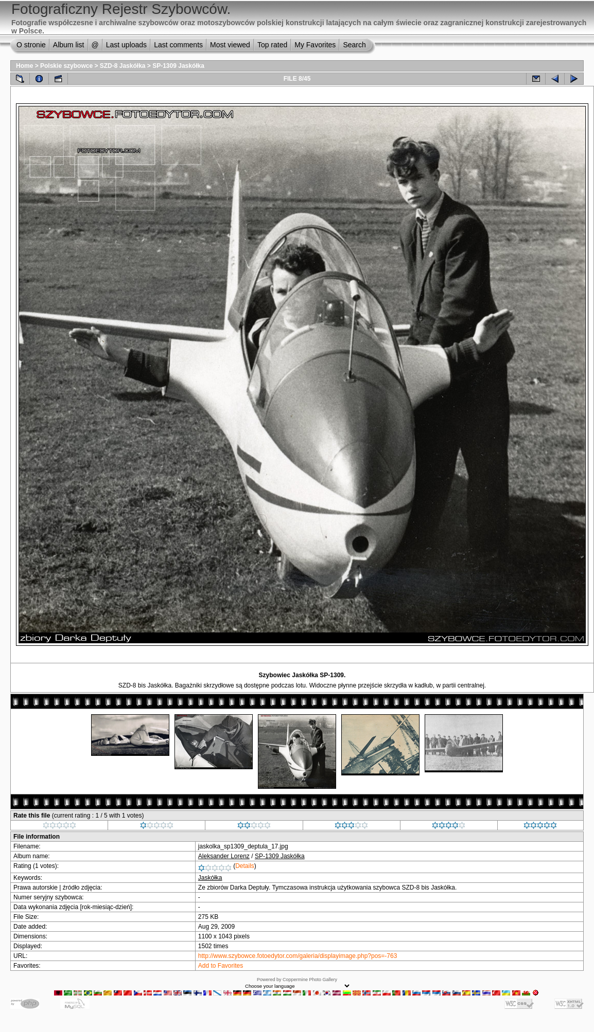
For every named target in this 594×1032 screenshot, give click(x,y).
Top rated (272, 45)
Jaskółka (210, 877)
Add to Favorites (220, 965)
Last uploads (126, 45)
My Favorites (315, 45)
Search (354, 45)
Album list (68, 45)
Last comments (178, 45)
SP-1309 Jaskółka (178, 65)
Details (244, 866)
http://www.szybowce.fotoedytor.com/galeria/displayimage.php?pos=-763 (297, 955)
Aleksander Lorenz (224, 856)
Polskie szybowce (66, 65)
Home (24, 65)
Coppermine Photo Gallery (310, 979)
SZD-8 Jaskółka (123, 65)
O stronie (31, 45)
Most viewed (230, 45)
